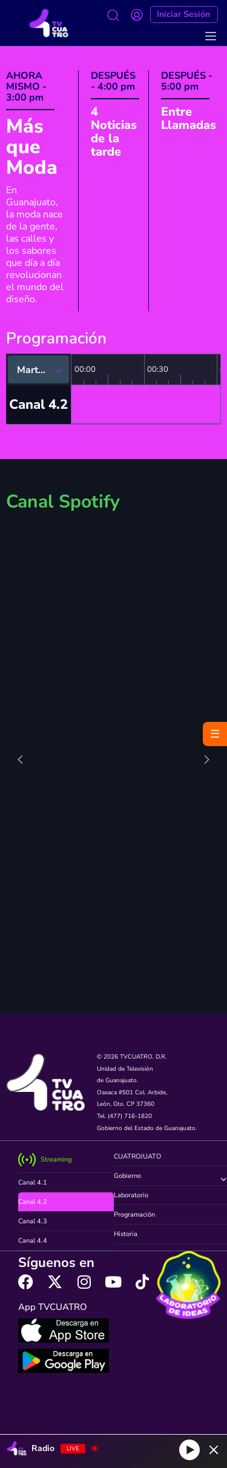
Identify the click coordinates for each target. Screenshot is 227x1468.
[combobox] (38, 369)
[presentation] (20, 761)
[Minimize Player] (213, 1450)
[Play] (189, 1450)
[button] (105, 1003)
